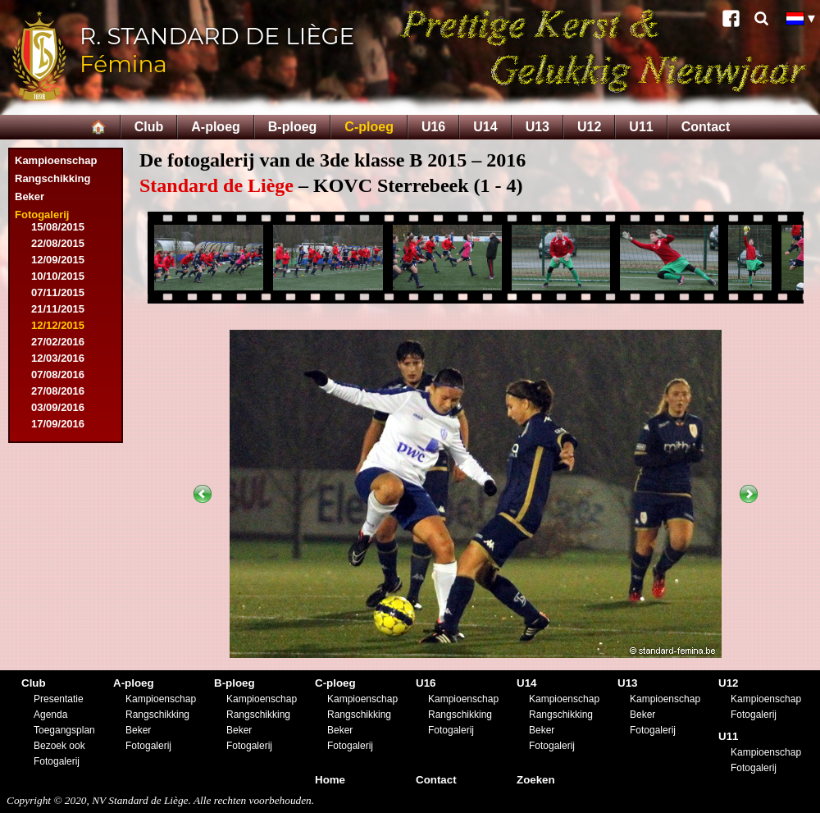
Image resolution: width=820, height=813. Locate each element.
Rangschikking (52, 178)
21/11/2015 (57, 309)
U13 (537, 127)
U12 (589, 127)
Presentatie (59, 699)
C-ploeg (369, 127)
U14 (485, 127)
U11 (641, 127)
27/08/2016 (57, 391)
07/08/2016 (57, 374)
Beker (29, 196)
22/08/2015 (57, 243)
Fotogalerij (42, 214)
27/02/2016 (57, 342)
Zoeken (536, 780)
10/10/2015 (57, 276)
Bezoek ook (59, 745)
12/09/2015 (57, 259)
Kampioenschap (56, 160)
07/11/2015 (57, 292)
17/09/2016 (57, 424)
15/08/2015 (57, 227)
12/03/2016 (57, 358)
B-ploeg (292, 127)
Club (149, 127)
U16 (433, 127)
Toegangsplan (64, 730)
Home (330, 780)
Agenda (50, 714)
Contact (706, 127)
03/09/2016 (57, 407)
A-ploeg (215, 127)
